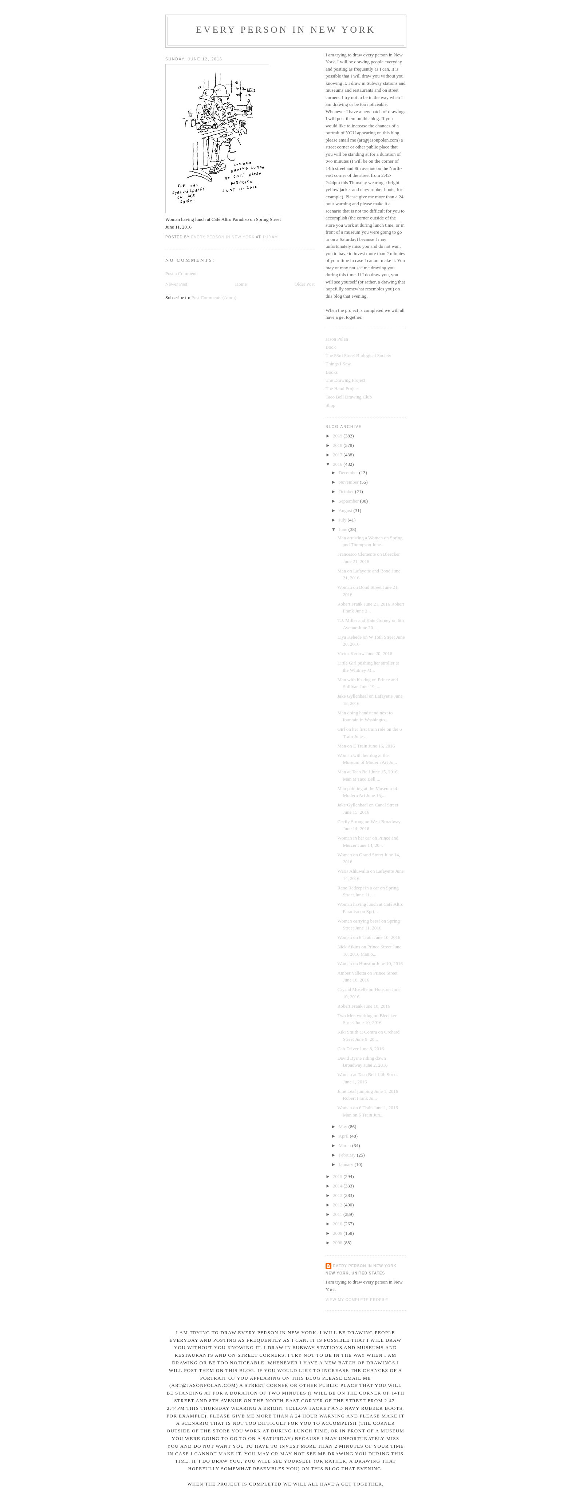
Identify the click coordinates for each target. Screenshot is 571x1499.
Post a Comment (181, 273)
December (349, 472)
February (348, 1155)
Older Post (305, 284)
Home (241, 284)
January (347, 1164)
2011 (338, 1214)
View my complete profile (357, 1300)
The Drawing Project (345, 380)
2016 (338, 464)
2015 (338, 1176)
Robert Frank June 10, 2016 (363, 1006)
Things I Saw (338, 363)
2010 (338, 1223)
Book (331, 347)
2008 (338, 1242)
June (343, 529)
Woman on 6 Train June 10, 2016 (368, 937)
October (347, 491)
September (349, 501)
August (346, 510)
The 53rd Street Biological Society (358, 355)
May (343, 1126)
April (344, 1136)
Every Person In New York (286, 29)
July (343, 520)
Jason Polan (337, 339)
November (349, 482)
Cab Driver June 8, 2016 (360, 1048)
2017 (338, 454)
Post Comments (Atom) (214, 297)
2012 (338, 1204)
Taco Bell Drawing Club (349, 397)
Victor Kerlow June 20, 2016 (364, 653)
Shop (330, 405)
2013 (338, 1195)
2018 (338, 445)
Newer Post (176, 284)
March (345, 1145)
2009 (338, 1233)
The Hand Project (342, 388)
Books (332, 372)
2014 (338, 1186)
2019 (338, 436)
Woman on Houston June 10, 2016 (370, 963)
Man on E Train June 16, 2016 (366, 746)
